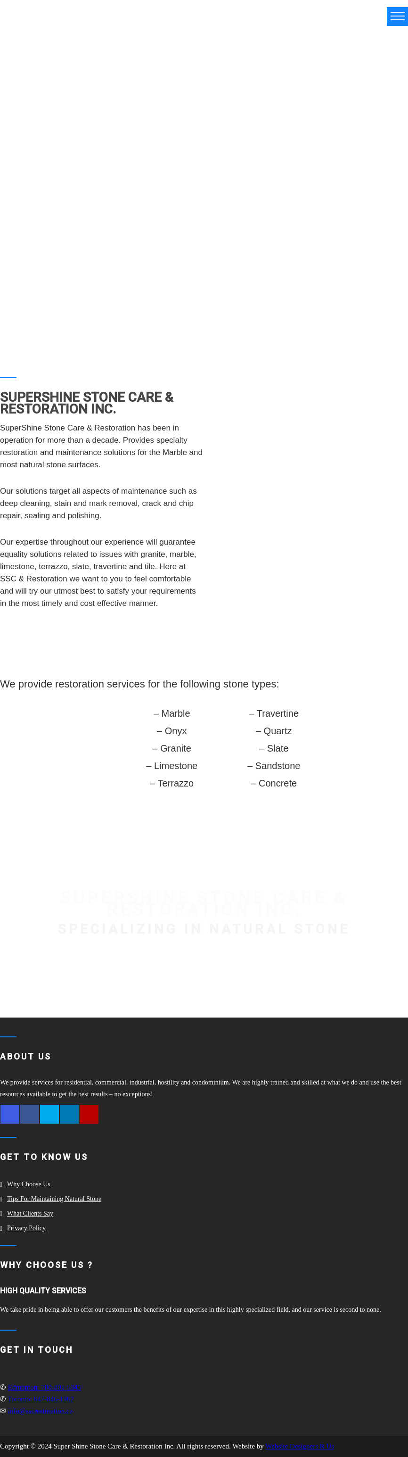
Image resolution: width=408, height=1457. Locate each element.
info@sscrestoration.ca (40, 1411)
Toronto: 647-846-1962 (40, 1399)
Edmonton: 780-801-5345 (44, 1387)
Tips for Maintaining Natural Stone (54, 1198)
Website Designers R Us (299, 1446)
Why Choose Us (28, 1184)
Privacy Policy (26, 1228)
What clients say (30, 1213)
